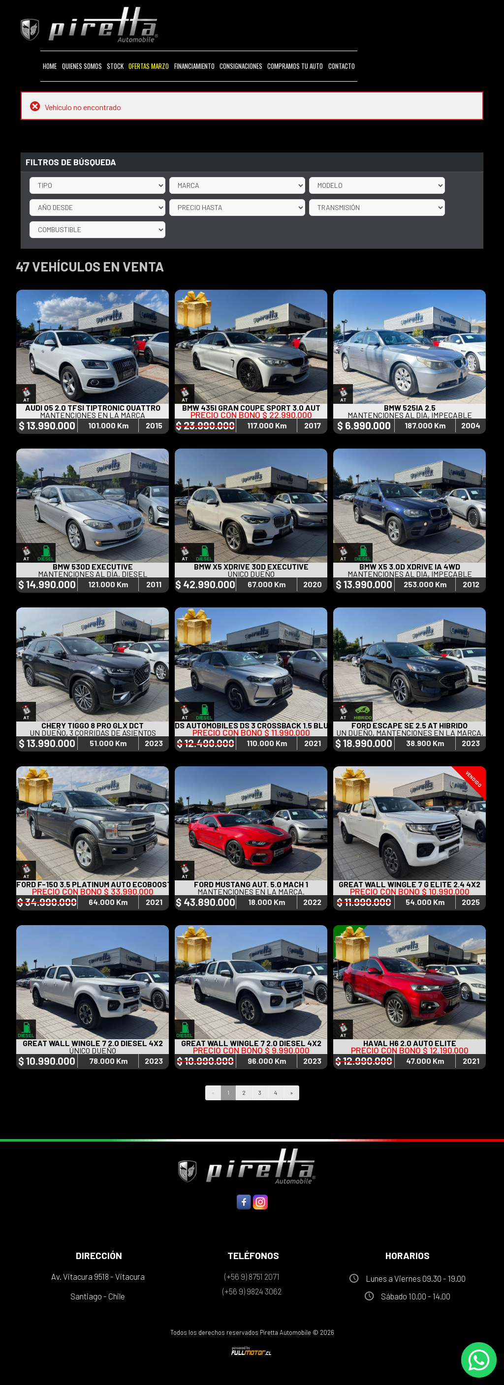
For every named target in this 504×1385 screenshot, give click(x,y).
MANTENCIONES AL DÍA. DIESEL (92, 573)
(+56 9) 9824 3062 (252, 1291)
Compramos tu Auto (295, 66)
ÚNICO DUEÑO (251, 573)
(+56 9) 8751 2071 (252, 1276)
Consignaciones (241, 66)
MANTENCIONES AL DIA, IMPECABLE (409, 415)
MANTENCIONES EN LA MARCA (92, 415)
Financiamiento (194, 66)
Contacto (341, 66)
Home (50, 66)
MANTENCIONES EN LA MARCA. (251, 891)
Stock (115, 66)
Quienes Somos (82, 66)
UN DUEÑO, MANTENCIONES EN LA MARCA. (409, 732)
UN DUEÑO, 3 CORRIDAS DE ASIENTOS (93, 732)
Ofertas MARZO (148, 66)
